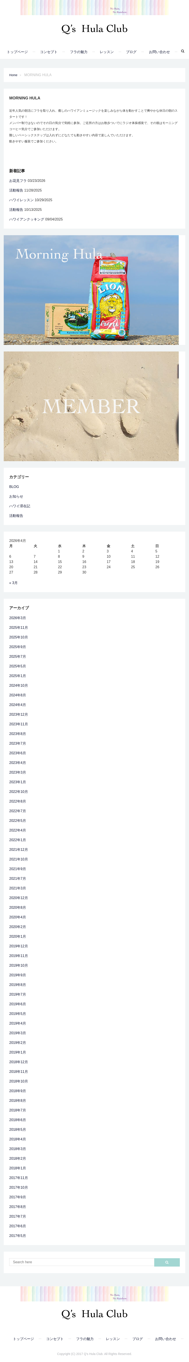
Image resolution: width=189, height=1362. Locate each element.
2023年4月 (17, 763)
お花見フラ (18, 181)
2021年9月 (17, 869)
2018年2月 (17, 1158)
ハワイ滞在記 (19, 506)
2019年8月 (17, 985)
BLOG (14, 487)
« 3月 (13, 583)
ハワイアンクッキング (26, 219)
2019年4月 (17, 1023)
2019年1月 (17, 1052)
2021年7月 (17, 878)
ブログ (131, 52)
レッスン (107, 52)
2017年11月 (18, 1178)
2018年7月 (17, 1110)
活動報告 (16, 190)
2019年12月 (18, 946)
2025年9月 (17, 647)
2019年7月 (17, 994)
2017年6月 (17, 1226)
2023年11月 (18, 724)
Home (13, 75)
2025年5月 (17, 666)
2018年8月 (17, 1100)
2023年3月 (17, 772)
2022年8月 (17, 801)
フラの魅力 (79, 52)
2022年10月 (18, 792)
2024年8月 (17, 695)
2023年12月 (18, 714)
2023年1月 (17, 782)
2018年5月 (17, 1129)
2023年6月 (17, 753)
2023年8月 (17, 734)
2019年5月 (17, 1014)
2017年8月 (17, 1207)
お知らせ (16, 496)
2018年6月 (17, 1120)
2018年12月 (18, 1062)
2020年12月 (18, 898)
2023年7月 (17, 743)
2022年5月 (17, 821)
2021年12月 (18, 849)
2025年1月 (17, 676)
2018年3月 (17, 1149)
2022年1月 (17, 840)
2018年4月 (17, 1139)
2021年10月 (18, 859)
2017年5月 (17, 1236)
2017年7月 (17, 1216)
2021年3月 (17, 888)
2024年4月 (17, 705)
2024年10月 (18, 685)
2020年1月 (17, 936)
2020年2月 (17, 927)
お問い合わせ (159, 52)
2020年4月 (17, 917)
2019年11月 (18, 956)
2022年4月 (17, 830)
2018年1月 (17, 1168)
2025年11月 (18, 627)
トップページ (17, 52)
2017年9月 (17, 1197)
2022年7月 (17, 811)
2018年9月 (17, 1091)
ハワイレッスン (21, 200)
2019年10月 (18, 965)
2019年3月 (17, 1033)
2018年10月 (18, 1081)
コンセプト (49, 52)
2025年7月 (17, 656)
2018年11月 (18, 1071)
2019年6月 (17, 1004)
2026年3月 (17, 618)
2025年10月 (18, 637)
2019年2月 (17, 1043)
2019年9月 (17, 975)
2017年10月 (18, 1187)
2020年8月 (17, 907)
